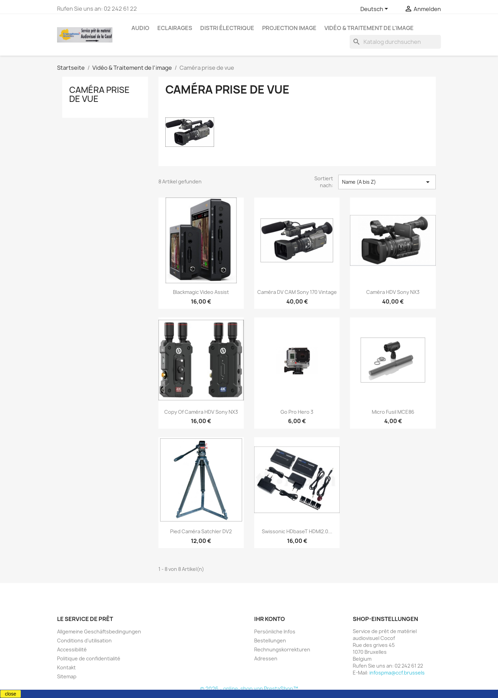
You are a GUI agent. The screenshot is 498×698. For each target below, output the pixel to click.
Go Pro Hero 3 (296, 412)
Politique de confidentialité (88, 658)
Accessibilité (72, 649)
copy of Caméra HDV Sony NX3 (201, 412)
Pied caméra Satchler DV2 (201, 531)
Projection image (289, 28)
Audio (140, 28)
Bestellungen (270, 640)
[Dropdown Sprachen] (375, 9)
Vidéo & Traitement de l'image (369, 28)
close (10, 694)
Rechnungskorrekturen (282, 649)
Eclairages (174, 28)
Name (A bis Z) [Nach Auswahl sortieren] (387, 182)
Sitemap (66, 676)
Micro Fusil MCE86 (393, 412)
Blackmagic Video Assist (201, 292)
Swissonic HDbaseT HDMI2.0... (297, 531)
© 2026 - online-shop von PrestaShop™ (249, 688)
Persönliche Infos (274, 631)
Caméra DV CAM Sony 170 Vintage (297, 292)
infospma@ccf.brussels (397, 672)
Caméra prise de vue (99, 94)
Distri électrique (227, 28)
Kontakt (66, 667)
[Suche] (395, 42)
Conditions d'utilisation (84, 640)
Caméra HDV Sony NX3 (392, 292)
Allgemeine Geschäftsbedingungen (99, 631)
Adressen (265, 658)
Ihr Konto (269, 619)
